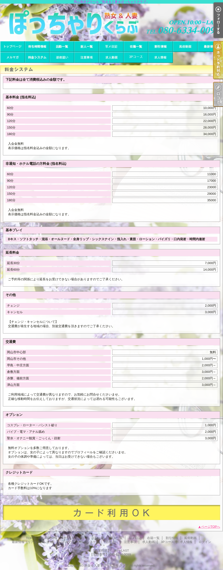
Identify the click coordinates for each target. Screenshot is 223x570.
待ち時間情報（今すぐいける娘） (37, 46)
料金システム (37, 57)
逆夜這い (62, 57)
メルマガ (12, 57)
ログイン (205, 542)
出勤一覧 (62, 46)
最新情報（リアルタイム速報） (210, 46)
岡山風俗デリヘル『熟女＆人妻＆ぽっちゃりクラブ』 (111, 22)
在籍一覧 (136, 46)
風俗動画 (185, 46)
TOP (12, 46)
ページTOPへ (210, 526)
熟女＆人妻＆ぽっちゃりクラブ (106, 565)
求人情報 (160, 57)
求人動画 (111, 57)
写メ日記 (111, 46)
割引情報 (160, 46)
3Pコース (136, 57)
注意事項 (86, 57)
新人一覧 (86, 46)
